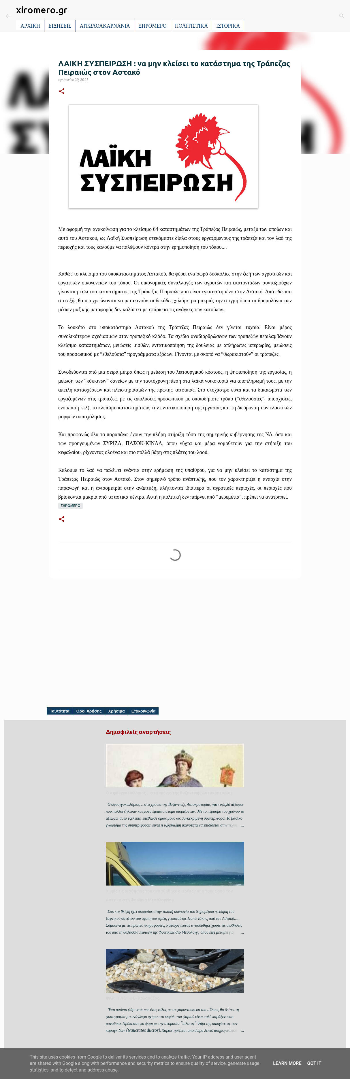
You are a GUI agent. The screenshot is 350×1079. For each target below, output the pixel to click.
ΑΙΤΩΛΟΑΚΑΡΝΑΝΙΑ (105, 26)
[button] (61, 92)
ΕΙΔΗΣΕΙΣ (59, 26)
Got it (314, 1063)
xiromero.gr (41, 10)
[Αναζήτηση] (252, 16)
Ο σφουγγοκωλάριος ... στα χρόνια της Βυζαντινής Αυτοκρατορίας (169, 793)
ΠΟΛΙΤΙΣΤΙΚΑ (191, 26)
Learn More (287, 1063)
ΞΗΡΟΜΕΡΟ (152, 26)
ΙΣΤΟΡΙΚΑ (228, 26)
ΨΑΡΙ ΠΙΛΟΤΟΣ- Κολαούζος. (133, 998)
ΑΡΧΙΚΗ (30, 26)
